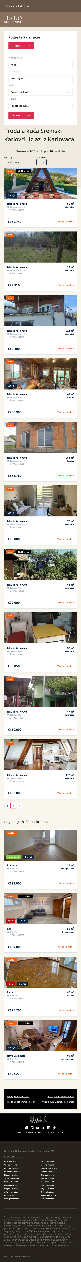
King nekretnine (11, 1189)
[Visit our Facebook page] (27, 1128)
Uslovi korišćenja (53, 1132)
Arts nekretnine (11, 1192)
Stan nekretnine (11, 1182)
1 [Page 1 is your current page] (13, 805)
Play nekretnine (10, 1185)
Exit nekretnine (47, 1182)
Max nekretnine (47, 1185)
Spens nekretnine (11, 1178)
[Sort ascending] (39, 162)
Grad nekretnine (11, 1161)
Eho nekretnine (47, 1175)
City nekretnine (47, 1161)
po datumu (13, 162)
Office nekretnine (12, 1172)
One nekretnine (47, 1192)
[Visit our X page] (43, 1128)
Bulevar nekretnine (49, 1168)
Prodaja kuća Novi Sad (18, 1096)
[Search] (28, 6)
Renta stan (9, 1195)
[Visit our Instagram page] (32, 1128)
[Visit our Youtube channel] (38, 1128)
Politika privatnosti (29, 1132)
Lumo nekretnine (48, 1199)
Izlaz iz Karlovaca (20, 106)
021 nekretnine (10, 1165)
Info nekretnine (47, 1165)
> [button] (19, 805)
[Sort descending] (44, 162)
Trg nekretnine (47, 1189)
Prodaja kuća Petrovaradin (61, 1096)
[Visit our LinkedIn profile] (49, 1128)
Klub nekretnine (11, 1175)
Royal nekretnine (11, 1168)
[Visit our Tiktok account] (54, 1128)
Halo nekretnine (48, 1172)
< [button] (7, 805)
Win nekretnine (47, 1178)
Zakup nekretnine (48, 1195)
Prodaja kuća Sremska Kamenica (57, 1101)
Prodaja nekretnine (12, 1199)
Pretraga (21, 116)
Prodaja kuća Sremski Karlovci (22, 1101)
